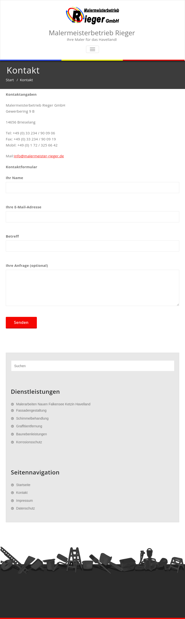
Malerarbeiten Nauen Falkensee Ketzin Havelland (53, 404)
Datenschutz (25, 508)
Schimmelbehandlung (32, 418)
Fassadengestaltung (31, 410)
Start (10, 79)
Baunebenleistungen (31, 434)
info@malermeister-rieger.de (39, 155)
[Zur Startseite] (92, 16)
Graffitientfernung (29, 426)
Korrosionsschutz (29, 442)
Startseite (23, 485)
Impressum (24, 500)
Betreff (92, 245)
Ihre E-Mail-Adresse (92, 215)
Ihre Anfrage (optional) (92, 287)
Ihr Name (92, 186)
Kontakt (21, 493)
